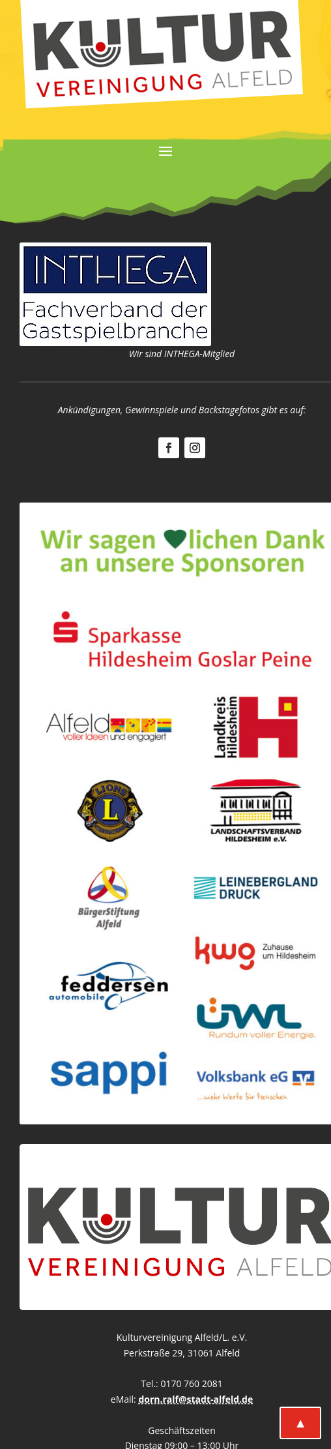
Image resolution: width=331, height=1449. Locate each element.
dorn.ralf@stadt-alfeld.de (195, 1399)
